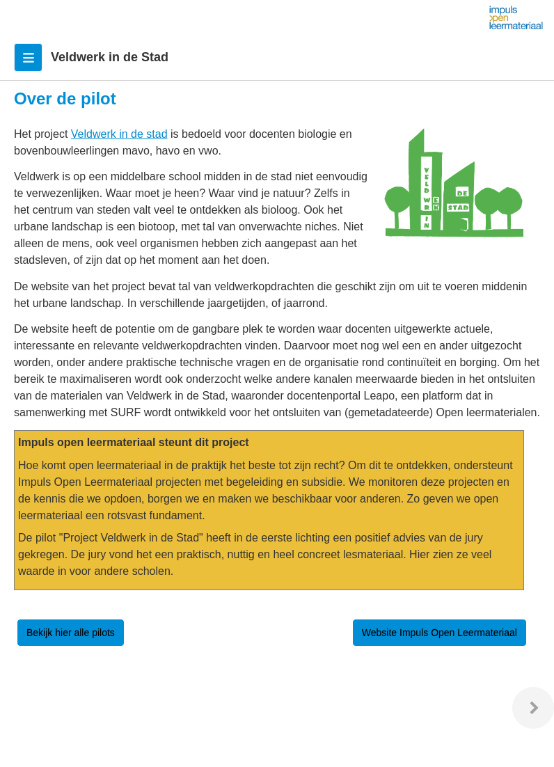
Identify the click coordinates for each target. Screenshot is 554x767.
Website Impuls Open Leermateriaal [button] (439, 632)
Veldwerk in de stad (119, 134)
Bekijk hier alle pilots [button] (70, 632)
